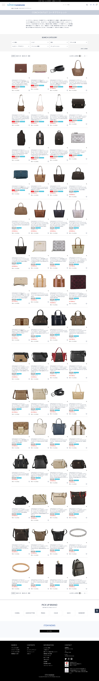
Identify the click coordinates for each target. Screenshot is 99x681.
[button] (87, 56)
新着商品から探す (15, 653)
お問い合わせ (46, 659)
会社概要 (45, 661)
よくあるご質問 (47, 647)
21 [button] (84, 55)
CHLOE (56, 613)
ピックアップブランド (31, 649)
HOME (12, 8)
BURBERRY (82, 613)
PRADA (43, 613)
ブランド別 (16, 8)
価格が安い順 (18, 593)
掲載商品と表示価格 (48, 653)
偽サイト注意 (46, 657)
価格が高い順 (24, 593)
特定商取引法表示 (47, 663)
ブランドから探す (15, 647)
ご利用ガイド (46, 649)
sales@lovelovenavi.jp (69, 655)
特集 (28, 647)
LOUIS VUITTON (30, 613)
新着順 (29, 593)
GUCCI (69, 613)
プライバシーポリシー (48, 665)
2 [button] (81, 55)
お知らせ (29, 653)
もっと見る (49, 631)
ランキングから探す (15, 651)
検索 (87, 5)
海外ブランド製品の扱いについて (50, 651)
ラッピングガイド (47, 655)
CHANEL (17, 613)
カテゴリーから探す (15, 649)
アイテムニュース (30, 651)
